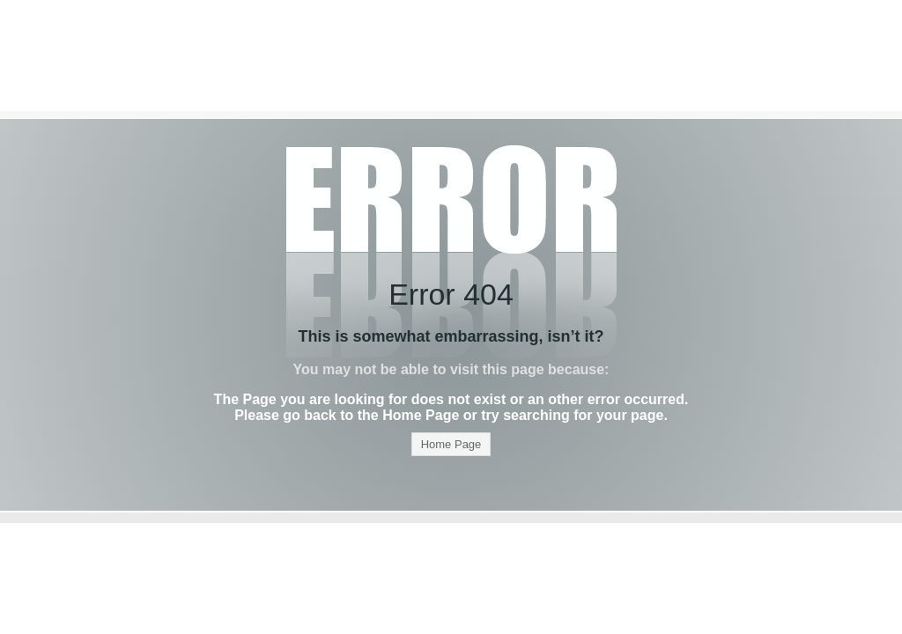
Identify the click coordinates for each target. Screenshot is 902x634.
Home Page (451, 444)
